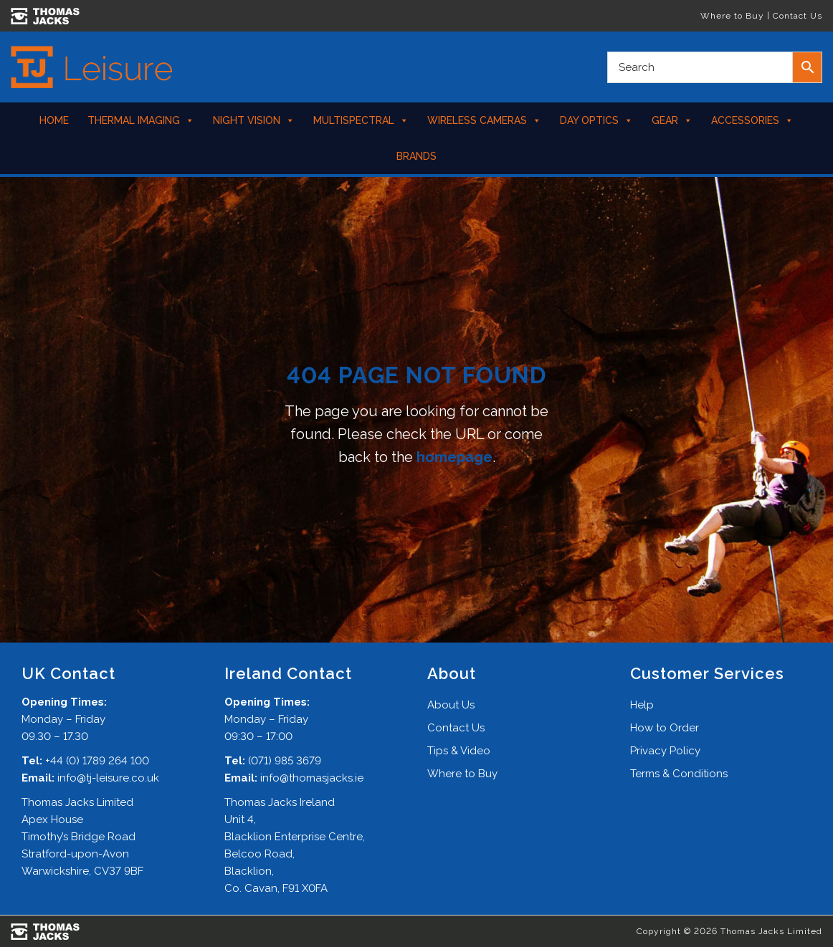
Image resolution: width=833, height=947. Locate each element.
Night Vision (254, 120)
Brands (416, 156)
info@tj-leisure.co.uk (108, 777)
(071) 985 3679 (284, 760)
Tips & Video (458, 750)
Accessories (752, 120)
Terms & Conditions (679, 773)
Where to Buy (732, 16)
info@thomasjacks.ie (311, 777)
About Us (451, 704)
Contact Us (797, 16)
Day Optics (596, 120)
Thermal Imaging (140, 120)
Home (54, 120)
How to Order (664, 727)
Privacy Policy (665, 750)
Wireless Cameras (484, 120)
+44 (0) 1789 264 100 (97, 760)
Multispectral (361, 120)
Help (642, 704)
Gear (672, 120)
